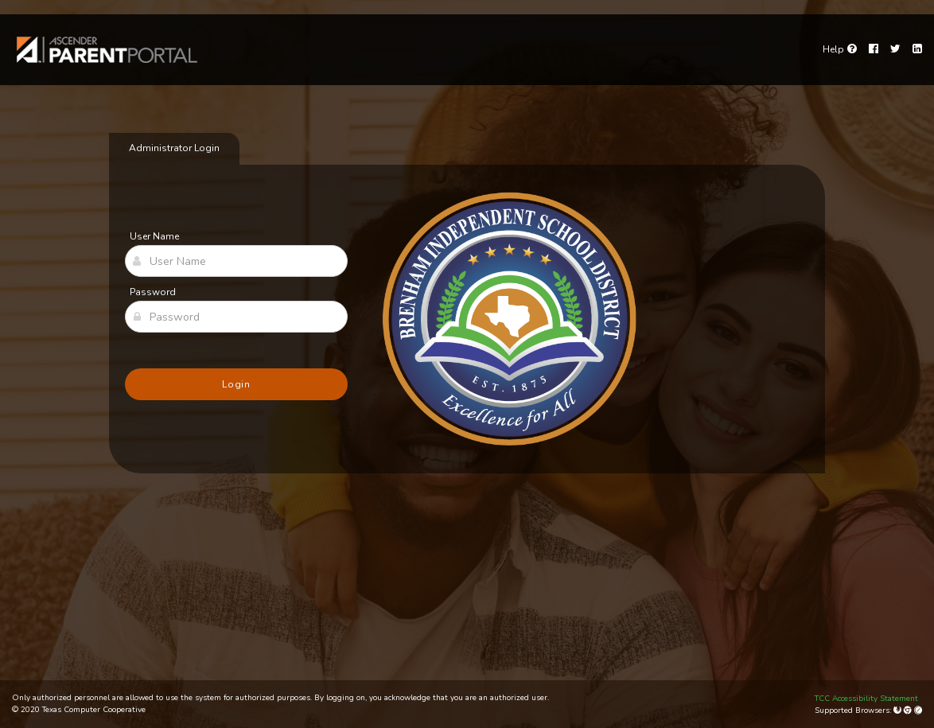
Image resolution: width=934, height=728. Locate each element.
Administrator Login (174, 148)
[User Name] (236, 261)
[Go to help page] (840, 49)
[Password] (236, 317)
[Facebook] (873, 49)
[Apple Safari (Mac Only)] (918, 710)
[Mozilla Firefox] (898, 710)
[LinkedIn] (917, 49)
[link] (107, 50)
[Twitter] (895, 49)
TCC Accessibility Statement (866, 698)
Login (236, 384)
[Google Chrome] (909, 710)
